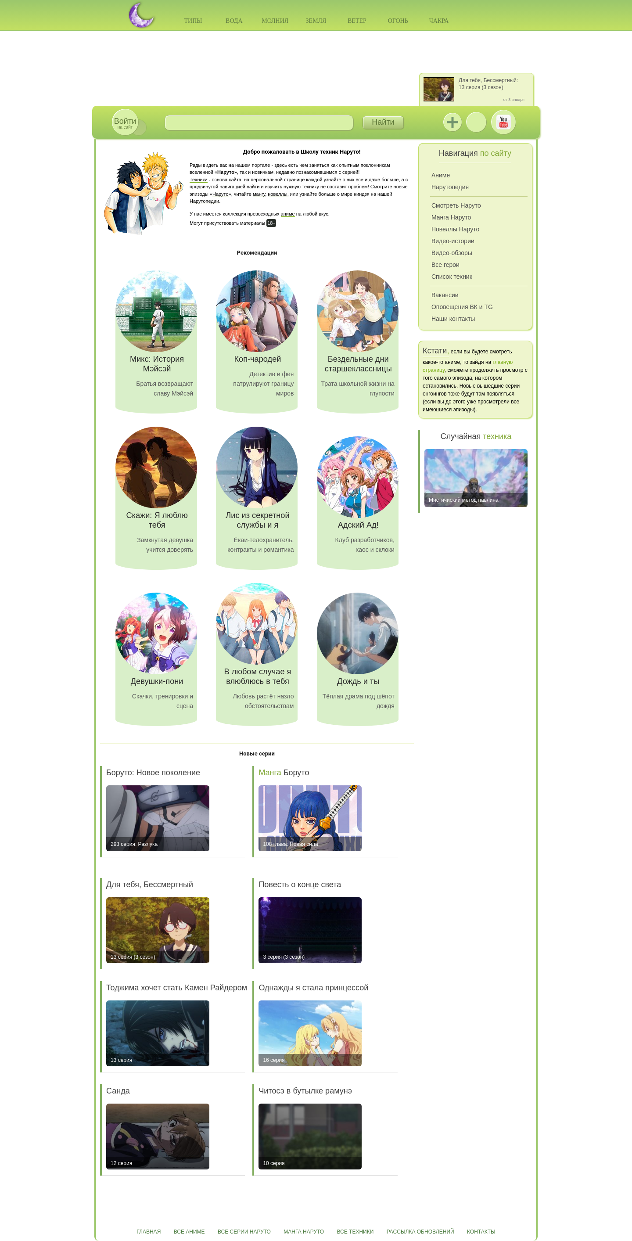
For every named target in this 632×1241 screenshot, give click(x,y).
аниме (288, 213)
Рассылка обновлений (420, 1232)
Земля (316, 21)
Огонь (398, 21)
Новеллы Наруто (455, 229)
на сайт (125, 123)
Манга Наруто (451, 217)
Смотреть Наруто (456, 205)
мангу (259, 194)
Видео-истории (452, 241)
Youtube (503, 122)
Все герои (445, 264)
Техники (199, 179)
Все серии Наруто (244, 1232)
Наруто (220, 194)
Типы (193, 21)
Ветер (357, 21)
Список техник (451, 276)
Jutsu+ (452, 122)
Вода (234, 21)
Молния (275, 21)
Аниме (440, 175)
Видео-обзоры (451, 252)
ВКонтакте (476, 122)
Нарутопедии (204, 201)
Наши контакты (453, 318)
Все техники (355, 1232)
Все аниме (189, 1232)
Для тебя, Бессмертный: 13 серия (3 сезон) (488, 83)
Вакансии (445, 295)
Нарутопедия (450, 187)
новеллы (277, 194)
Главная (148, 1232)
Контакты (481, 1232)
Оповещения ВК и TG (462, 306)
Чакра (439, 21)
